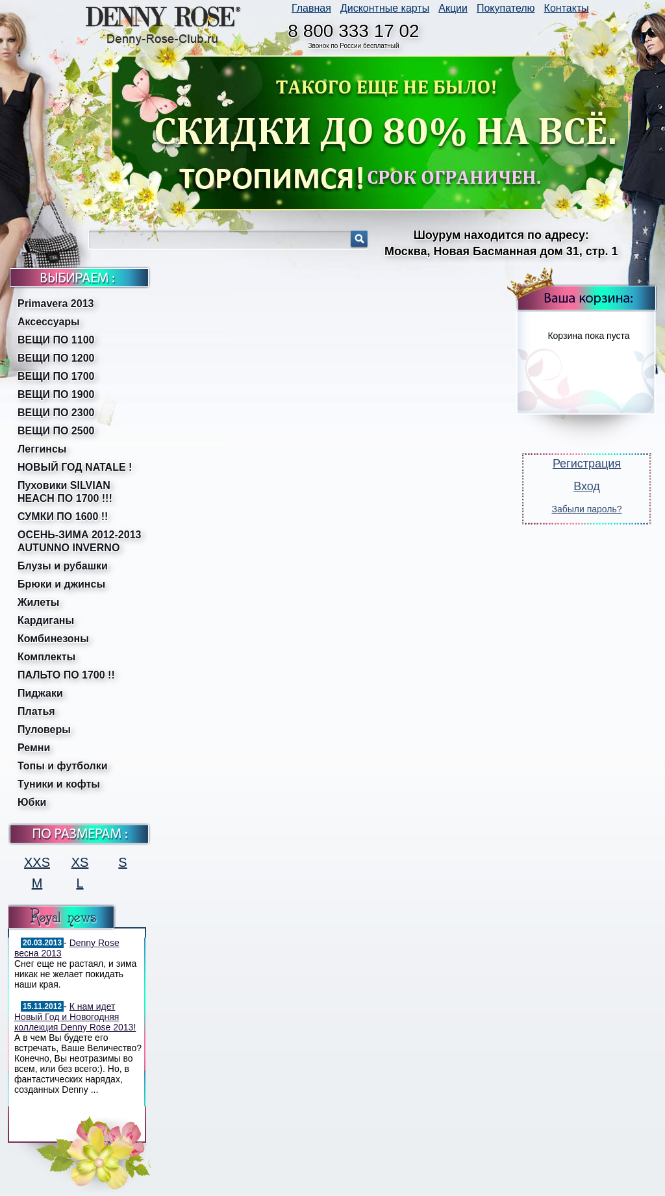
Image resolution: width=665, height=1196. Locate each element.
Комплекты (46, 656)
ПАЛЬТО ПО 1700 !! (66, 674)
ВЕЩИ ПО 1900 (56, 394)
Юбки (32, 802)
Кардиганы (46, 620)
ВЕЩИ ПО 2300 (56, 412)
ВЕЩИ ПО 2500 (56, 430)
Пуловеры (44, 729)
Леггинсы (42, 449)
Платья (36, 711)
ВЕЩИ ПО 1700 (56, 376)
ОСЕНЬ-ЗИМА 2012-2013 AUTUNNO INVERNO (79, 541)
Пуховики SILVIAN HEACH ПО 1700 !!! (65, 492)
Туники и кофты (59, 784)
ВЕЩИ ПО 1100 (56, 339)
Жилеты (38, 602)
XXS (37, 862)
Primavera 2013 (56, 303)
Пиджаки (40, 693)
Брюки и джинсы (61, 584)
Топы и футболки (63, 765)
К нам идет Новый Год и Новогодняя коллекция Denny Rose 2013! (75, 1016)
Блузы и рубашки (63, 565)
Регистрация (587, 463)
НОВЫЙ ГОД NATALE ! (75, 467)
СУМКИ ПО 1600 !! (63, 516)
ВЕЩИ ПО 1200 (56, 358)
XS (80, 862)
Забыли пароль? (586, 509)
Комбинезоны (53, 638)
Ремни (34, 747)
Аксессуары (49, 321)
